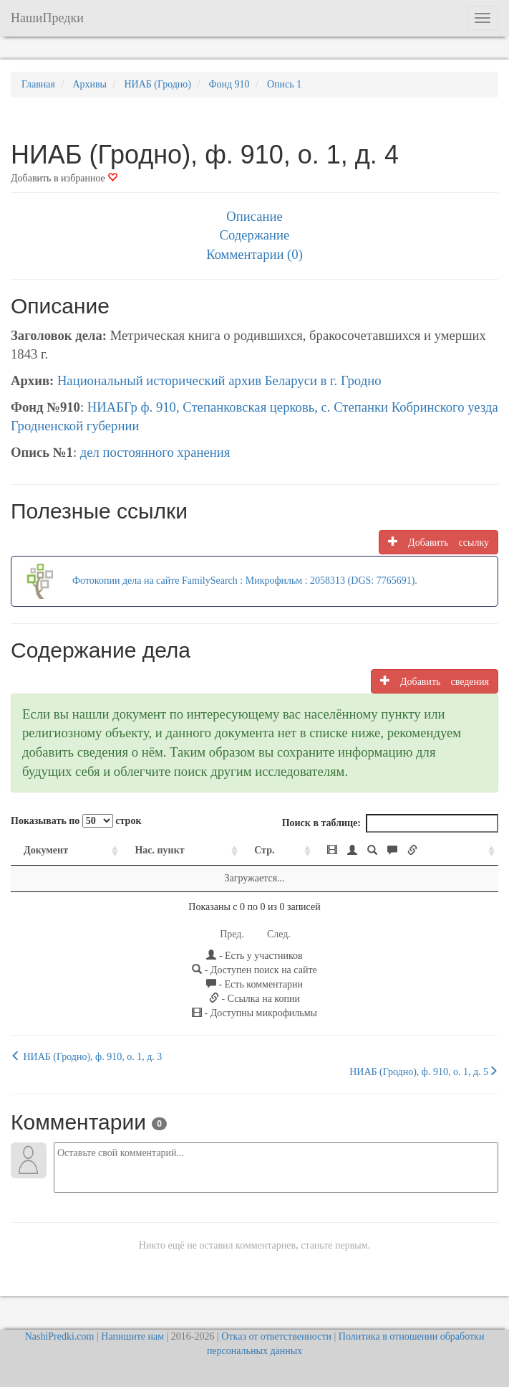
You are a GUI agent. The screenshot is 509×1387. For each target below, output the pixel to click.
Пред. (232, 934)
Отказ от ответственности (276, 1336)
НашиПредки (47, 18)
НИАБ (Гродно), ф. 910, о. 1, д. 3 (86, 1056)
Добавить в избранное (64, 178)
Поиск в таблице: (390, 823)
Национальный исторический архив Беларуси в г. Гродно (219, 380)
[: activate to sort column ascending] (406, 851)
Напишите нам (132, 1336)
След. (279, 934)
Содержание (255, 234)
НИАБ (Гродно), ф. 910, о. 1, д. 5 (423, 1071)
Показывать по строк (76, 821)
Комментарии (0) (254, 254)
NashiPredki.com (59, 1336)
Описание (254, 216)
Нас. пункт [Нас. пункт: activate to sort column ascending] (159, 850)
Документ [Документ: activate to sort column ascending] (46, 850)
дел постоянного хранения (155, 452)
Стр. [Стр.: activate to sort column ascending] (264, 850)
